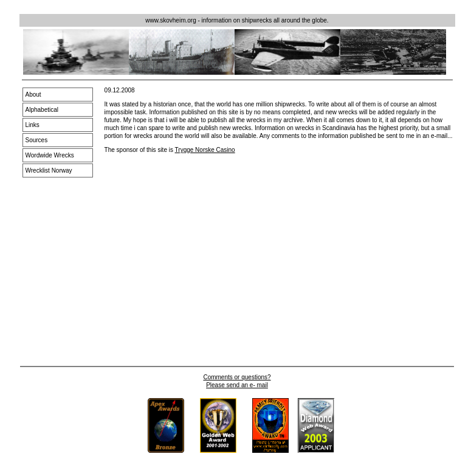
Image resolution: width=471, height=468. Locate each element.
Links (33, 125)
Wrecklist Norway (49, 170)
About (33, 94)
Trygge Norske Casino (205, 149)
